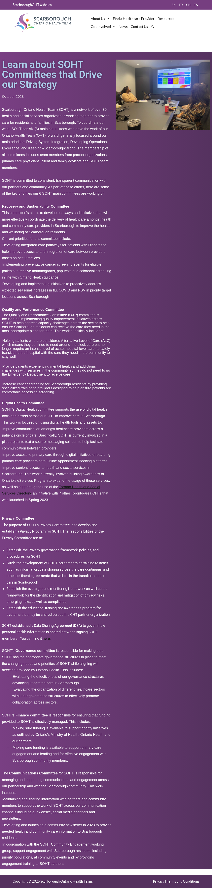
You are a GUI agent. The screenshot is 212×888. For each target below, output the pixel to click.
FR (181, 5)
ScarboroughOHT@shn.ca (32, 5)
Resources (166, 18)
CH (188, 5)
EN (174, 5)
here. (47, 638)
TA (196, 5)
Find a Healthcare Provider (134, 18)
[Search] (153, 26)
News (123, 26)
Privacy (158, 881)
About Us (100, 18)
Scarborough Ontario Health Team (66, 881)
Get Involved (103, 26)
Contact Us (139, 26)
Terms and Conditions (183, 881)
